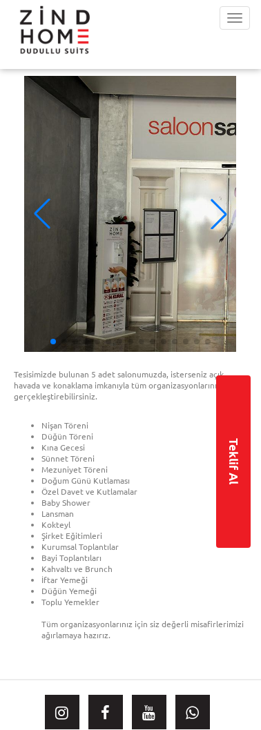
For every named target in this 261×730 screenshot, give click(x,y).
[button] (219, 214)
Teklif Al (233, 461)
